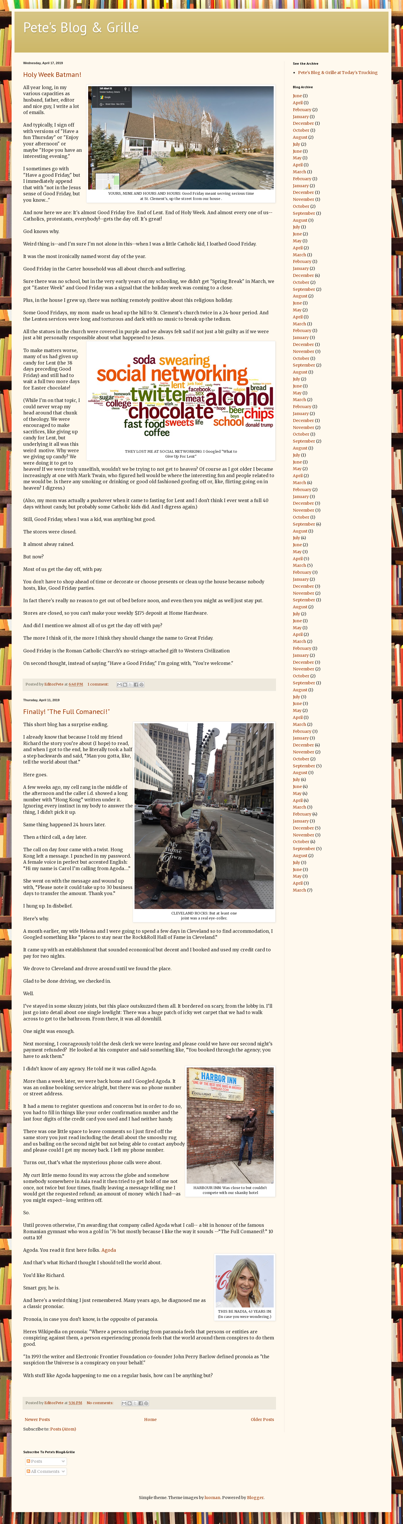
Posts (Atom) (63, 1429)
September (304, 213)
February (302, 109)
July (296, 144)
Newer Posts (37, 1419)
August (300, 137)
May (297, 157)
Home (150, 1419)
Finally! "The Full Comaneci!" (66, 711)
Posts (34, 1461)
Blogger (255, 1497)
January (301, 116)
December (303, 123)
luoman (212, 1497)
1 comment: (99, 684)
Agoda (108, 1250)
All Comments (43, 1471)
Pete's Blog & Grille (81, 27)
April (298, 102)
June (297, 95)
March (299, 171)
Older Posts (262, 1419)
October (301, 130)
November (303, 199)
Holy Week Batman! (52, 74)
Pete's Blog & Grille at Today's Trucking (338, 72)
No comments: (100, 1403)
